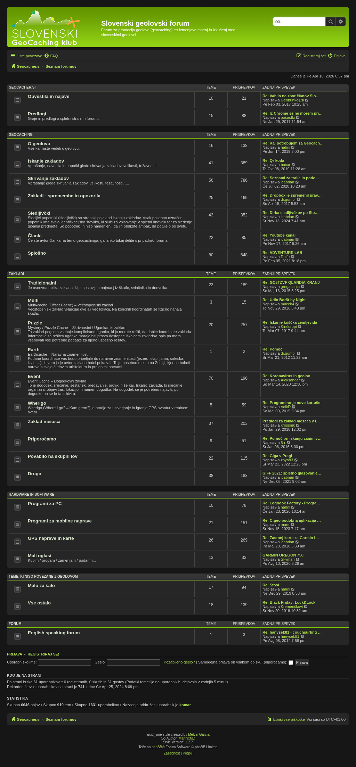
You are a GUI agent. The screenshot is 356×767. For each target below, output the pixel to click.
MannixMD (187, 738)
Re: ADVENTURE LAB (282, 252)
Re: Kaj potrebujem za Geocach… (293, 143)
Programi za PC (45, 503)
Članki (35, 235)
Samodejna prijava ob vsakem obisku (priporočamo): (245, 662)
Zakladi (16, 274)
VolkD (286, 407)
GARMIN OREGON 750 (283, 555)
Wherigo (37, 403)
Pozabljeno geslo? (179, 662)
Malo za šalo (41, 585)
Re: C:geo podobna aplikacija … (291, 520)
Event (34, 376)
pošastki (288, 117)
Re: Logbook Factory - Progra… (291, 503)
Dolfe (285, 257)
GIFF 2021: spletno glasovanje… (291, 473)
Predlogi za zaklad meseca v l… (291, 421)
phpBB (157, 747)
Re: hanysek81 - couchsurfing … (292, 632)
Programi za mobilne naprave (60, 520)
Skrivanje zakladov (48, 178)
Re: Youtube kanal (279, 235)
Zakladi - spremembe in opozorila (64, 195)
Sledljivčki (39, 213)
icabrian (287, 182)
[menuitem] (51, 56)
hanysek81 (290, 636)
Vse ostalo (39, 602)
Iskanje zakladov (46, 161)
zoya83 (287, 460)
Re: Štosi (270, 585)
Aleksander (290, 380)
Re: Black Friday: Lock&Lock (288, 602)
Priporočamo (42, 439)
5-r (283, 442)
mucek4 (287, 304)
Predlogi (37, 113)
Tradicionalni (42, 283)
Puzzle (35, 322)
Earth (34, 349)
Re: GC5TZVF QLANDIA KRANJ (291, 282)
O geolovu (39, 143)
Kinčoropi (289, 326)
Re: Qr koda (273, 160)
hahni (285, 147)
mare (285, 524)
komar (185, 705)
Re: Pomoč (272, 349)
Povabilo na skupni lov (53, 456)
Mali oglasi (39, 555)
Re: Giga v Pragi (277, 456)
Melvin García (199, 734)
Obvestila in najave (48, 96)
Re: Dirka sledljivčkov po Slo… (290, 213)
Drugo (34, 473)
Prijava (14, 654)
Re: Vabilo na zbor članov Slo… (290, 96)
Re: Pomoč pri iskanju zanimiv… (292, 438)
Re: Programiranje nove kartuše (291, 403)
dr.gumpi (288, 199)
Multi (33, 300)
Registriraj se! (43, 654)
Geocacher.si (22, 87)
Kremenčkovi (292, 606)
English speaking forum (54, 632)
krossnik (288, 425)
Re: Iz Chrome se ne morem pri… (292, 113)
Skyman (288, 559)
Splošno (37, 253)
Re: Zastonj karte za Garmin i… (290, 538)
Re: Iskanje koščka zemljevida (289, 322)
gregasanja (290, 286)
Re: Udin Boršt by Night (284, 300)
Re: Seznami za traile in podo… (290, 178)
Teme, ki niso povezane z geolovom (43, 576)
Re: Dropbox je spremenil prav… (292, 195)
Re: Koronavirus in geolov (286, 376)
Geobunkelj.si (292, 100)
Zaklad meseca (44, 421)
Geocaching (21, 135)
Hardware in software (31, 494)
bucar (286, 165)
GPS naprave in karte (51, 538)
